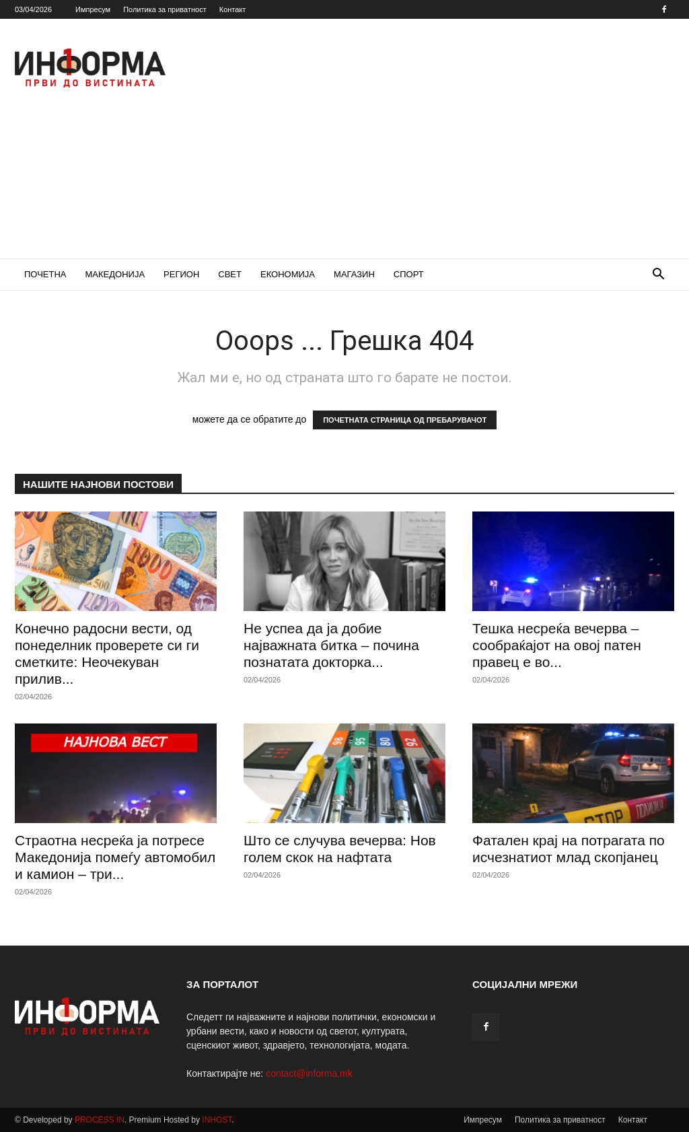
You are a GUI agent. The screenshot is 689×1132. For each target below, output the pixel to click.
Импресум (92, 9)
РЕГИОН (181, 274)
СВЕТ (230, 274)
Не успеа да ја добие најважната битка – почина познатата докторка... (331, 645)
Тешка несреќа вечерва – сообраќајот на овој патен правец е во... (556, 645)
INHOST (216, 1120)
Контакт (232, 9)
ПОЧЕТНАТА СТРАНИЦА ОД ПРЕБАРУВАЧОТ (404, 420)
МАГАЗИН (354, 274)
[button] (658, 275)
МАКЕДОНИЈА (115, 274)
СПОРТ (409, 274)
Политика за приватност (165, 9)
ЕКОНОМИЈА (287, 274)
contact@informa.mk (309, 1073)
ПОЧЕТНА (45, 274)
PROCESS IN (99, 1120)
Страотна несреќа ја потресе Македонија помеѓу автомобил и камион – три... (115, 857)
